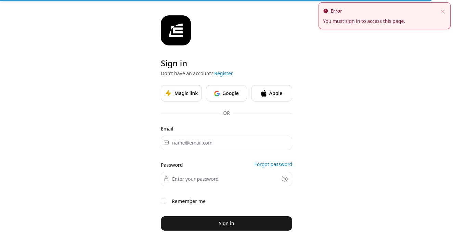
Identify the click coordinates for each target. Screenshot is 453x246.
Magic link (181, 93)
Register (223, 73)
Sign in (226, 223)
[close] (443, 11)
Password (172, 165)
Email (167, 128)
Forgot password (273, 164)
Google (226, 93)
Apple (271, 93)
